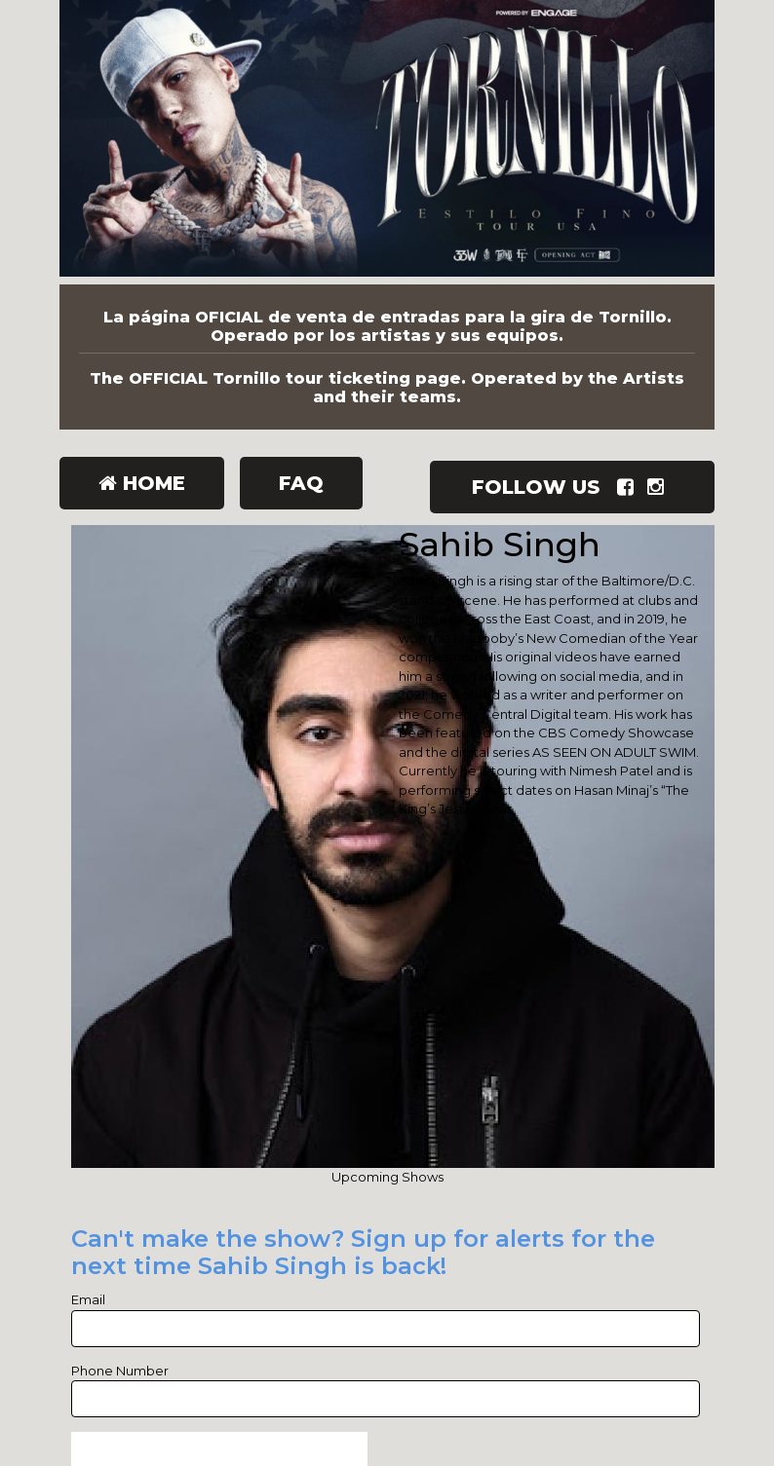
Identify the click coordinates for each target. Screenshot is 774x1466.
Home (141, 483)
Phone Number (120, 1370)
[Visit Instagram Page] (659, 487)
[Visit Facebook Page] (629, 487)
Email (88, 1299)
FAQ (301, 483)
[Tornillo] (387, 142)
